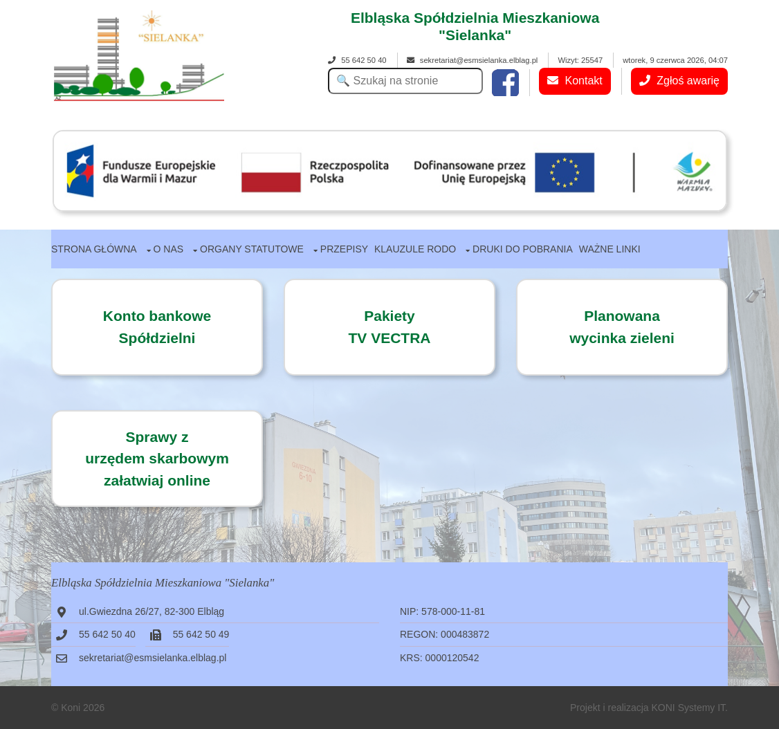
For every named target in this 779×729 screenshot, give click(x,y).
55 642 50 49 (201, 634)
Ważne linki (610, 249)
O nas (169, 249)
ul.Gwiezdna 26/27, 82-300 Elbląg (151, 611)
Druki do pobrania (523, 249)
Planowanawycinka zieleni (622, 327)
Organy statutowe (252, 249)
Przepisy (344, 249)
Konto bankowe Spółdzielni (157, 327)
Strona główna (94, 249)
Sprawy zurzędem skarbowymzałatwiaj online (157, 458)
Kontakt (575, 80)
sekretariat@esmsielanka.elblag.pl (472, 60)
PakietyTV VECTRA (389, 327)
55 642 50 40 (357, 60)
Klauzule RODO (415, 249)
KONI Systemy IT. (690, 707)
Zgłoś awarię (679, 80)
